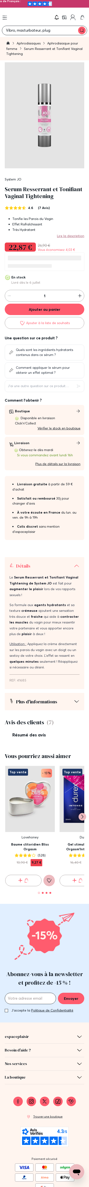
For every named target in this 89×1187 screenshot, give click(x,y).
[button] (57, 17)
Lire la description (70, 236)
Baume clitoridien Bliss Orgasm (30, 846)
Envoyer (71, 998)
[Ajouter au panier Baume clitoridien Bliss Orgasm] (23, 880)
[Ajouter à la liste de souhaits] (44, 323)
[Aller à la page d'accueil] (8, 43)
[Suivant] (82, 817)
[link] (64, 17)
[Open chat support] (76, 1171)
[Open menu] (5, 17)
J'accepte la (42, 1010)
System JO (13, 179)
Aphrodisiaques (29, 43)
